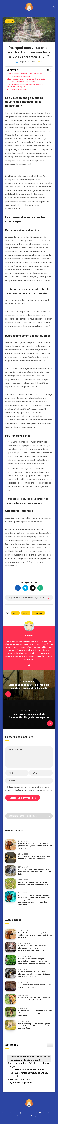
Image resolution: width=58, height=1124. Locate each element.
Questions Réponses (18, 89)
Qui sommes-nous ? (29, 1113)
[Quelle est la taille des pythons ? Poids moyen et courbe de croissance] (10, 857)
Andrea (29, 635)
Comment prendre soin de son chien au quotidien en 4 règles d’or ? (34, 999)
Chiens (10, 21)
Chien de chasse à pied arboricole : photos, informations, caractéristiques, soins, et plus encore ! (34, 974)
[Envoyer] (49, 815)
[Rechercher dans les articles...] (29, 816)
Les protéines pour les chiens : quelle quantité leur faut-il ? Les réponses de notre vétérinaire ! (34, 1026)
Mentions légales (46, 1113)
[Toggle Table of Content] (47, 70)
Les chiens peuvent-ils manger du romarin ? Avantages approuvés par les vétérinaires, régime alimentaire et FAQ (34, 961)
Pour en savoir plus (16, 87)
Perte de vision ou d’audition (23, 82)
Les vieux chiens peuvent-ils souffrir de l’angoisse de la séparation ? (25, 75)
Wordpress (36, 1116)
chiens (26, 613)
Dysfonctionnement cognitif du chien (27, 84)
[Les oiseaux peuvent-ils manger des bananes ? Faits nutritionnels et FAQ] (10, 883)
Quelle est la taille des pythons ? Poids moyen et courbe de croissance (34, 858)
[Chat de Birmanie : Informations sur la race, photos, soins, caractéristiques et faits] (10, 870)
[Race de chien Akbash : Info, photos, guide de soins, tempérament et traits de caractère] (10, 844)
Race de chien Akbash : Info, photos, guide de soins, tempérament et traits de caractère (35, 846)
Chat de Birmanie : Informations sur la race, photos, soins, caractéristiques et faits (34, 872)
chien (15, 613)
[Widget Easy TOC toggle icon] (50, 1045)
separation (38, 613)
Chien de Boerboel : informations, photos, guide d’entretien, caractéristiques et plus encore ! (32, 948)
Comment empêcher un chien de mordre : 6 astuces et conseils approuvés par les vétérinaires (35, 1013)
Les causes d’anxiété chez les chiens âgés (26, 79)
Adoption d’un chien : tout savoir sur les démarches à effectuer (34, 986)
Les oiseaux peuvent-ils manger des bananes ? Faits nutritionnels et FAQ (33, 884)
